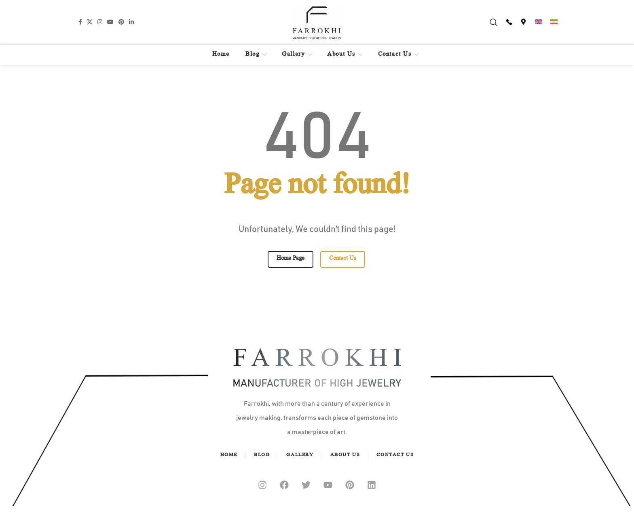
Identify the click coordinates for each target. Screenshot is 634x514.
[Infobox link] (509, 22)
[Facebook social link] (80, 22)
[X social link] (90, 22)
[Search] (494, 22)
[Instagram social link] (100, 22)
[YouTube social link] (110, 22)
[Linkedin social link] (131, 22)
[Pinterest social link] (121, 22)
